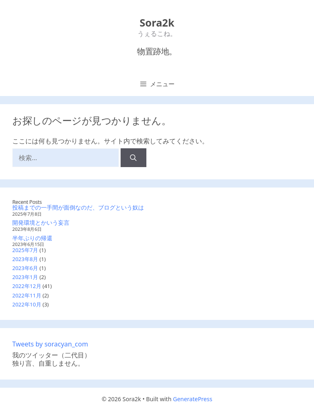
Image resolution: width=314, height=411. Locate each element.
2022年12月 (26, 286)
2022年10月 (26, 304)
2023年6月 (25, 268)
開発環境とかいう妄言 (41, 222)
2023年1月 (25, 277)
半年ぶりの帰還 (32, 238)
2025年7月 (25, 250)
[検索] (133, 157)
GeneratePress (192, 399)
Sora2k (157, 22)
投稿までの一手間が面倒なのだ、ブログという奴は (78, 207)
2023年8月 (25, 259)
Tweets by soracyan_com (50, 344)
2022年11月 (26, 295)
